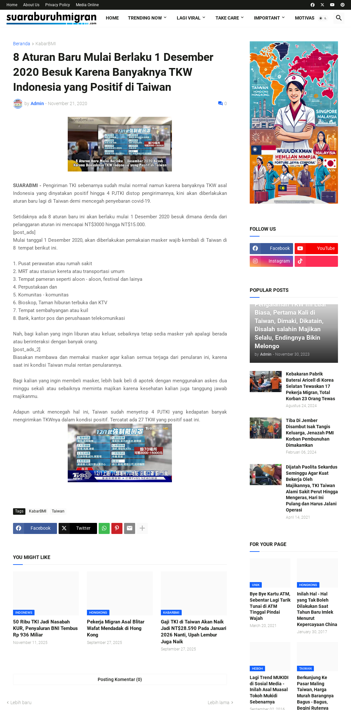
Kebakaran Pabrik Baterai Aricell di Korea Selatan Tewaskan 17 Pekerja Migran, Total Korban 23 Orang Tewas (310, 386)
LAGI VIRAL (189, 17)
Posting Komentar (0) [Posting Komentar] (120, 679)
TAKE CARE (227, 17)
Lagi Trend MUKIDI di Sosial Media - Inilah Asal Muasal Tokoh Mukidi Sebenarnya (269, 690)
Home (12, 5)
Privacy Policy (57, 5)
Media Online (87, 5)
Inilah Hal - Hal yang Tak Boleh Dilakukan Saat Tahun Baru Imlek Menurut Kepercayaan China (317, 609)
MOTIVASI (305, 17)
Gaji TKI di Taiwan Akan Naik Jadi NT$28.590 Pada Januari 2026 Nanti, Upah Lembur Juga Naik (193, 632)
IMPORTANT (267, 17)
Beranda (21, 43)
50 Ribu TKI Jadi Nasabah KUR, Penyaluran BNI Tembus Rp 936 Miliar (45, 628)
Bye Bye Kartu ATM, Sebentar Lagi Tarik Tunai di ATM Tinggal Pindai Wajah (270, 606)
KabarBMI (45, 43)
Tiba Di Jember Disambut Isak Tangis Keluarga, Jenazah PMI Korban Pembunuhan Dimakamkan (310, 433)
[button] (323, 18)
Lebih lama (219, 702)
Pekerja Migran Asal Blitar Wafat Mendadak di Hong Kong (115, 628)
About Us (31, 5)
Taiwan (58, 511)
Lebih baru (21, 702)
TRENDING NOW (145, 17)
